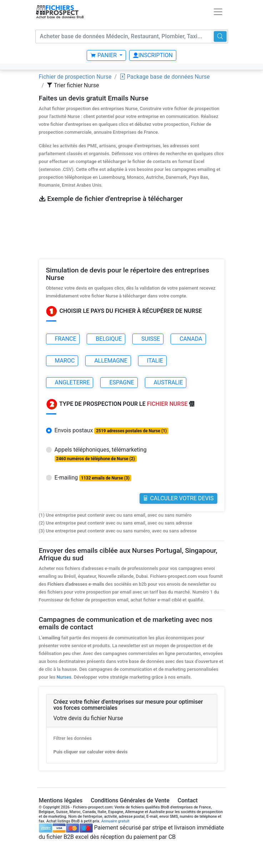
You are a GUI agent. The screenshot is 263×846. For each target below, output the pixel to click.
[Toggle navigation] (218, 12)
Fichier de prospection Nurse (75, 76)
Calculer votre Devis (178, 498)
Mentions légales (61, 800)
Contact (188, 800)
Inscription (153, 55)
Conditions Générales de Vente (130, 800)
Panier (104, 55)
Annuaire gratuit (115, 821)
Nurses (63, 677)
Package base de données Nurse (165, 76)
